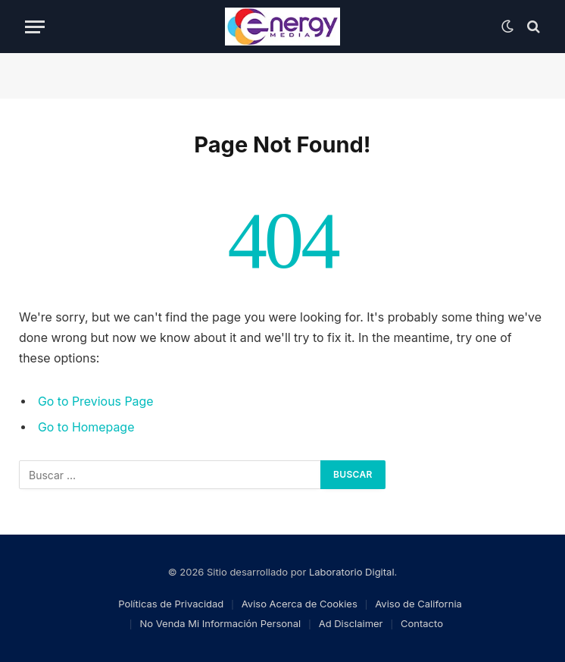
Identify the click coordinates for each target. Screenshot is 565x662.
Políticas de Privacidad (170, 604)
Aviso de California (418, 604)
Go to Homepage (86, 427)
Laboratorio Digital (352, 572)
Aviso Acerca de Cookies (299, 604)
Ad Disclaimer (351, 623)
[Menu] (35, 27)
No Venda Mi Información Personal (220, 623)
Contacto (422, 623)
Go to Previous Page (96, 401)
